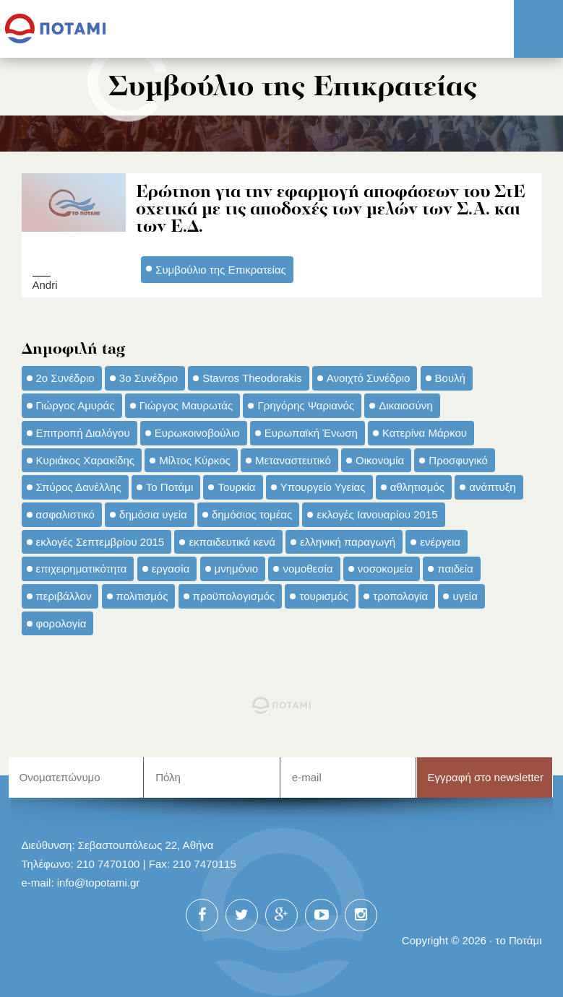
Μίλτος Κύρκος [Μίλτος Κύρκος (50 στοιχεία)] (195, 460)
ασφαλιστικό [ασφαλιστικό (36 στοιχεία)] (65, 514)
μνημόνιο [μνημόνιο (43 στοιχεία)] (237, 568)
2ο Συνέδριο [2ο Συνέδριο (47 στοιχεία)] (65, 378)
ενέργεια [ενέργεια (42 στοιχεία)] (440, 542)
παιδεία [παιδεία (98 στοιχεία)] (455, 568)
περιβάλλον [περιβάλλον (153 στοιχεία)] (64, 596)
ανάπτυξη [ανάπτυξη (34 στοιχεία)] (492, 487)
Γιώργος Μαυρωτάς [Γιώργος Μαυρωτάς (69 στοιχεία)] (186, 405)
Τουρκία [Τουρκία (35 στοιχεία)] (236, 487)
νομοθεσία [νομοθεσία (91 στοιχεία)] (307, 568)
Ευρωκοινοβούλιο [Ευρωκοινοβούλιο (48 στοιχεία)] (197, 433)
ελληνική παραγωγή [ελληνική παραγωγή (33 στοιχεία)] (347, 542)
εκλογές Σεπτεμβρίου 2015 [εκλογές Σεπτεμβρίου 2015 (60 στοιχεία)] (100, 542)
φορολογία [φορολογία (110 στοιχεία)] (61, 623)
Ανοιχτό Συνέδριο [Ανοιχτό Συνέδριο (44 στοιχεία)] (369, 378)
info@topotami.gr (98, 882)
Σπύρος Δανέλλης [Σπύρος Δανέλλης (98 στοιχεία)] (78, 487)
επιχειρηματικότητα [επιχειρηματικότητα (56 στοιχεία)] (81, 568)
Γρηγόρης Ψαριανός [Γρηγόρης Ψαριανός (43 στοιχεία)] (305, 405)
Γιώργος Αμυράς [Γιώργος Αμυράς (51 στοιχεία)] (75, 405)
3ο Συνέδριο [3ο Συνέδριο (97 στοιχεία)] (148, 378)
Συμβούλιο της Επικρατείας (220, 270)
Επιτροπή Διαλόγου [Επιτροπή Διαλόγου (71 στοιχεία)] (83, 433)
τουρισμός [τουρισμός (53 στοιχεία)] (323, 596)
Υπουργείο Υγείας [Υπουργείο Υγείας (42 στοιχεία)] (323, 487)
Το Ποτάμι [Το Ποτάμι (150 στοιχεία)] (169, 487)
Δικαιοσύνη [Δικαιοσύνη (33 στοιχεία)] (405, 405)
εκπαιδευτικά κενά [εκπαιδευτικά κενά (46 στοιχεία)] (232, 542)
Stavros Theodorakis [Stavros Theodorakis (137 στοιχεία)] (251, 378)
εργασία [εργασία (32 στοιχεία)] (171, 568)
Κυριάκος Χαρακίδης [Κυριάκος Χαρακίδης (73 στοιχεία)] (85, 460)
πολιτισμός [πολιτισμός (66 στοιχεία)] (142, 596)
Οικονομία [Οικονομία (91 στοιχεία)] (380, 460)
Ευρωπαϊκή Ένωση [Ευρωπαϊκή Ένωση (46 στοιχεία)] (311, 433)
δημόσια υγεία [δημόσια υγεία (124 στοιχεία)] (153, 514)
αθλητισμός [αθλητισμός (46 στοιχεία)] (417, 487)
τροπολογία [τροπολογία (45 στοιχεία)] (400, 596)
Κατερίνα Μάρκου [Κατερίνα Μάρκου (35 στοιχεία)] (424, 433)
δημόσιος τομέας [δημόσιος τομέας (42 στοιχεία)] (252, 514)
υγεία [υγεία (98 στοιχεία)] (464, 596)
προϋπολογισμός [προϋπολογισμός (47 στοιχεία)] (234, 596)
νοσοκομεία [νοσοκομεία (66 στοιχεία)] (385, 568)
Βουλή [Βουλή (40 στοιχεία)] (450, 378)
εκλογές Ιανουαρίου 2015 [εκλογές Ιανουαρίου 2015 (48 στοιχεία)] (377, 514)
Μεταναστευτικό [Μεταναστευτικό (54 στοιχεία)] (293, 460)
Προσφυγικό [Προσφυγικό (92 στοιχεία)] (458, 460)
